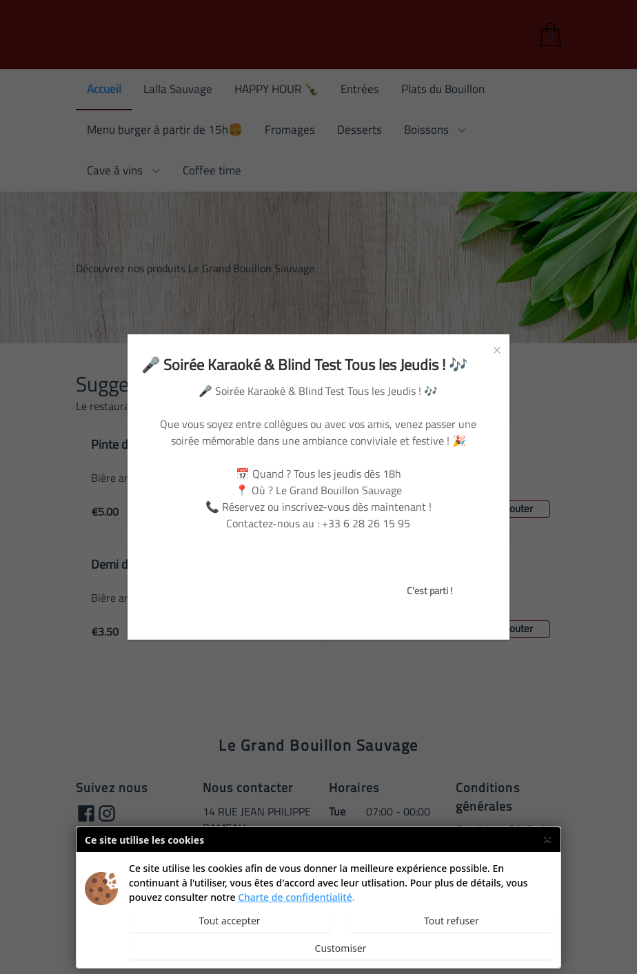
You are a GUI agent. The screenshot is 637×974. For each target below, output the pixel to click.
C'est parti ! (429, 590)
